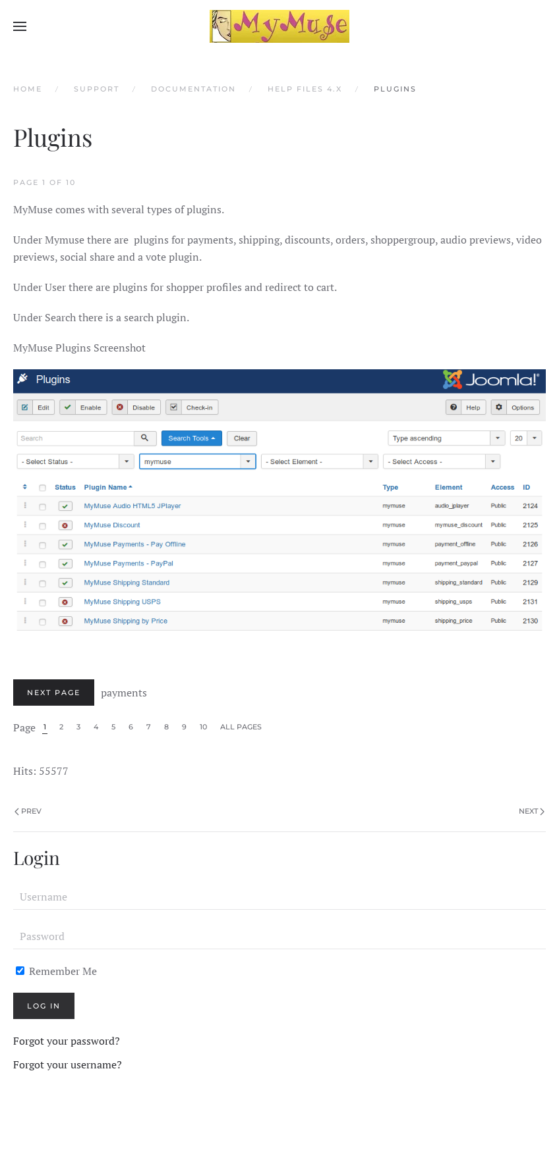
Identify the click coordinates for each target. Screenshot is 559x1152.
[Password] (279, 936)
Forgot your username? (67, 1064)
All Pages (241, 726)
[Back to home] (279, 26)
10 (203, 726)
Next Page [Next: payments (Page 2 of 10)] (53, 692)
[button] (19, 26)
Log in (44, 1005)
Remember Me (56, 971)
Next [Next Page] (531, 811)
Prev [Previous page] (28, 811)
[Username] (279, 896)
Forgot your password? (66, 1041)
